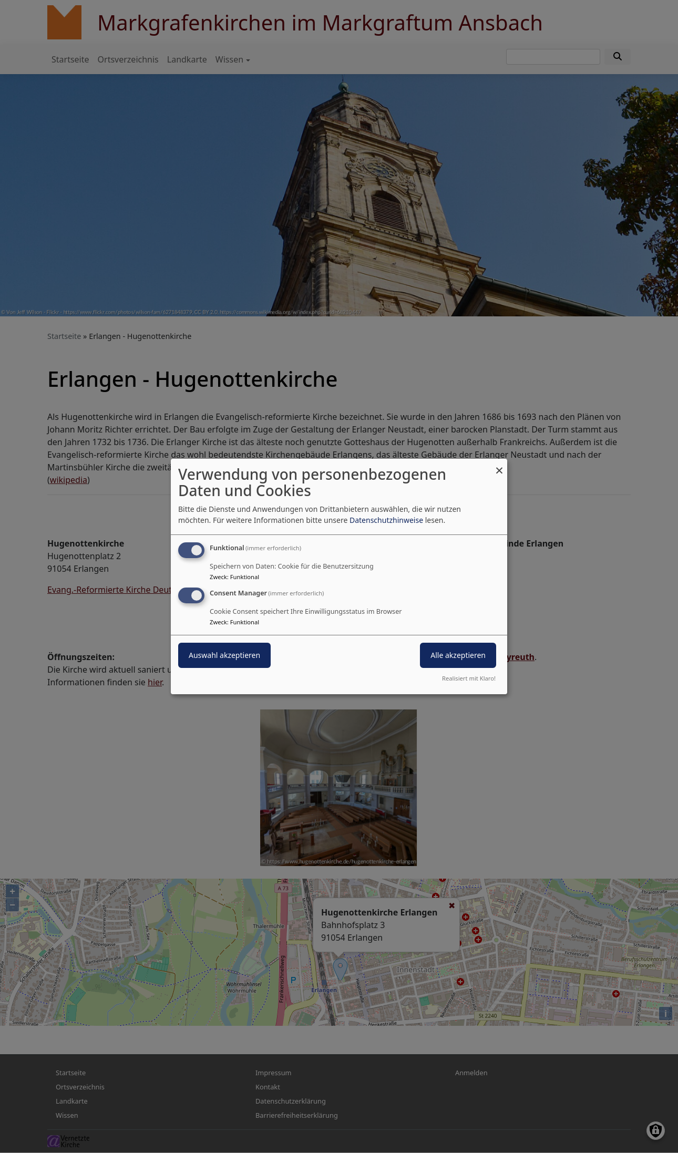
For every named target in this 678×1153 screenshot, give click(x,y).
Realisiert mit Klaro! (469, 678)
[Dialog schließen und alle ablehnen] (499, 465)
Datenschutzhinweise (386, 520)
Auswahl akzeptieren (224, 655)
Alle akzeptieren (458, 655)
